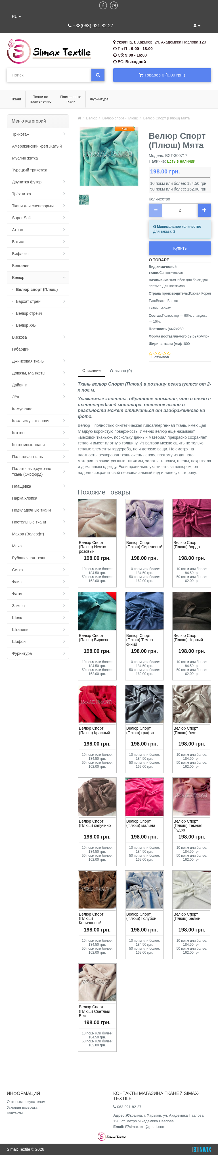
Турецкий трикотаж (29, 170)
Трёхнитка (21, 194)
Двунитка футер (27, 182)
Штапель (20, 629)
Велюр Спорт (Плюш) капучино (95, 823)
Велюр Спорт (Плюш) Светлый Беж (94, 1011)
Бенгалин (21, 265)
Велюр (18, 277)
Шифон (19, 641)
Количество (159, 199)
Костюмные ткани (28, 444)
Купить (179, 248)
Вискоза (19, 337)
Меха (17, 546)
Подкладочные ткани (31, 510)
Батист (18, 241)
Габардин (21, 349)
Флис (17, 581)
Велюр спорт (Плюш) (37, 289)
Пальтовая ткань (27, 456)
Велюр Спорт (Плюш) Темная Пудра (187, 825)
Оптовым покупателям (26, 1102)
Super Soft (21, 218)
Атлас (17, 229)
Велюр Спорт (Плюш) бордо (186, 544)
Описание (91, 370)
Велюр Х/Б (26, 325)
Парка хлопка (24, 498)
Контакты (15, 1113)
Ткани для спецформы (33, 206)
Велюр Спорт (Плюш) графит (140, 730)
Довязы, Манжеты (28, 373)
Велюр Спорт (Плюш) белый (186, 916)
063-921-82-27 (127, 1107)
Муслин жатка (25, 158)
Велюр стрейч (29, 313)
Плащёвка (21, 486)
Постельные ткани (29, 522)
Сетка (17, 570)
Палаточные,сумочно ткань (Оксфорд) (31, 471)
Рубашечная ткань (29, 558)
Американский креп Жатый (37, 146)
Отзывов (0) (121, 371)
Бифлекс (20, 253)
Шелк (17, 617)
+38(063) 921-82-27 (90, 25)
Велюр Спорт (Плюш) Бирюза (93, 637)
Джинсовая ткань (28, 361)
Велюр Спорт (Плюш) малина (140, 823)
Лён (15, 397)
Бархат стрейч (29, 301)
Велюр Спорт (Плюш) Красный (94, 730)
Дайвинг (19, 385)
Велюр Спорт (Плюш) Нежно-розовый (93, 547)
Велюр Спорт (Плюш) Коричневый (91, 918)
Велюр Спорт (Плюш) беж (185, 730)
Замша (18, 605)
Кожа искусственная (30, 421)
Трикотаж (21, 134)
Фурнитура (22, 653)
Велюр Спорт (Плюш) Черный (188, 637)
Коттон (18, 432)
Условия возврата (22, 1107)
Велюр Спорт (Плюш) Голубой (141, 916)
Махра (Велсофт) (28, 534)
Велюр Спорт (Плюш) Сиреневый (144, 544)
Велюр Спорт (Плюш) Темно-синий (140, 640)
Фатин (18, 593)
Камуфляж (22, 409)
